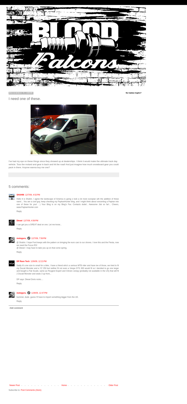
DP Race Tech (23, 261)
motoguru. (21, 238)
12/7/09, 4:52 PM (32, 195)
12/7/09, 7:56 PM (38, 238)
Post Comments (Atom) (31, 390)
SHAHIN (20, 195)
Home (64, 385)
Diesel (19, 220)
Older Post (113, 385)
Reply (19, 211)
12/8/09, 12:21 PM (39, 261)
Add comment (16, 308)
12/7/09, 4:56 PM (30, 220)
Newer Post (14, 385)
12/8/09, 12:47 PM (39, 293)
